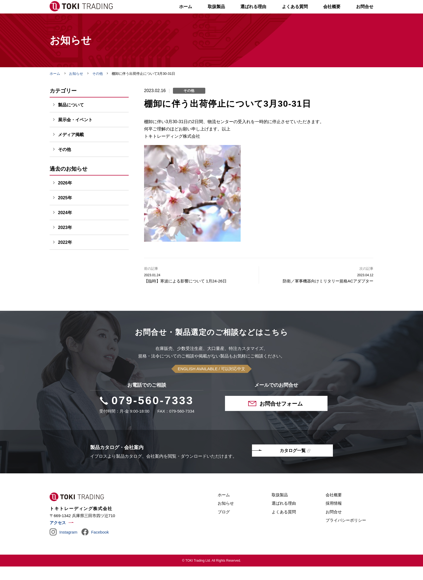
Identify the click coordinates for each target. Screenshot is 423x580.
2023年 (65, 241)
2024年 (65, 226)
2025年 (65, 211)
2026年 (65, 196)
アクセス (58, 536)
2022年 (65, 256)
